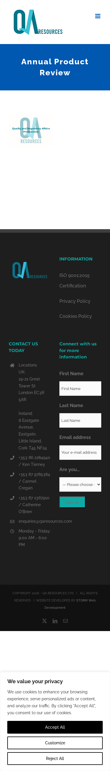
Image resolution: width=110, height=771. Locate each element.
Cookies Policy (75, 316)
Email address (75, 437)
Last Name (71, 405)
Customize (55, 743)
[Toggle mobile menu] (98, 16)
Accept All (55, 727)
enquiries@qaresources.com (35, 521)
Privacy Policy (75, 301)
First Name (71, 373)
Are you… (69, 469)
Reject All (55, 758)
